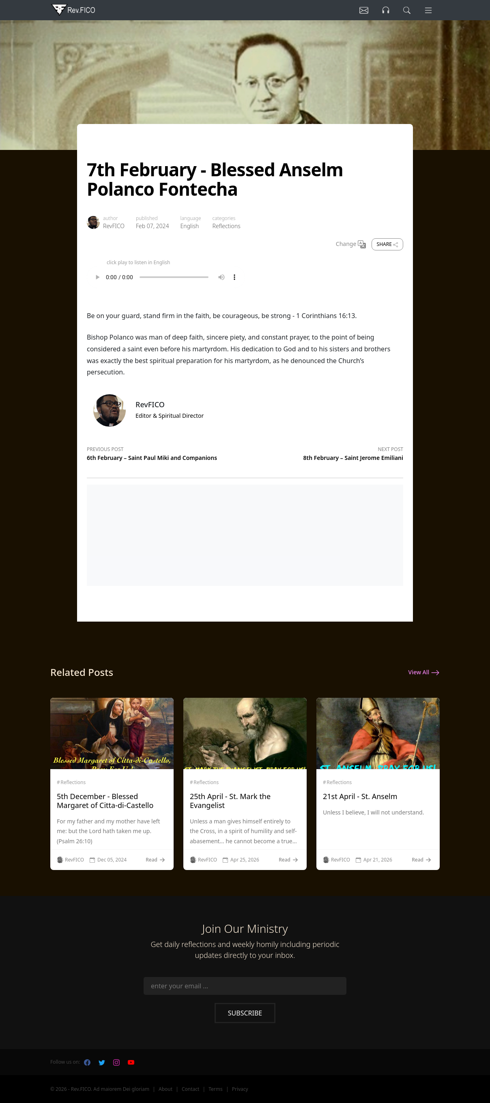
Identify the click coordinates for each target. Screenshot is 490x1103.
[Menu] (428, 10)
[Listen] (364, 10)
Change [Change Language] (351, 244)
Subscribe (245, 1013)
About (165, 1089)
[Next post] (324, 452)
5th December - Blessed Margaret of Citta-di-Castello (105, 800)
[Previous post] (166, 452)
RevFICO (114, 226)
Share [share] (387, 244)
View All (424, 672)
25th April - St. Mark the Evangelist (230, 800)
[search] (407, 10)
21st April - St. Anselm (360, 796)
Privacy (240, 1089)
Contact (190, 1089)
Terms (215, 1089)
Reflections (227, 226)
